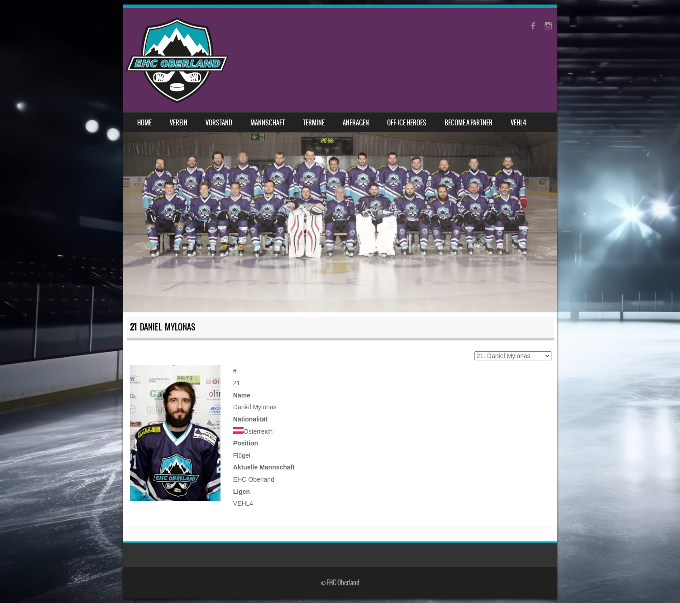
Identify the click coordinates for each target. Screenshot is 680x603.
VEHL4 (518, 123)
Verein (178, 123)
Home (144, 123)
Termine (314, 123)
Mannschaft (267, 123)
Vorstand (219, 123)
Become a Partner (469, 123)
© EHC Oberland (340, 583)
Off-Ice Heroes (406, 123)
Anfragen (356, 123)
